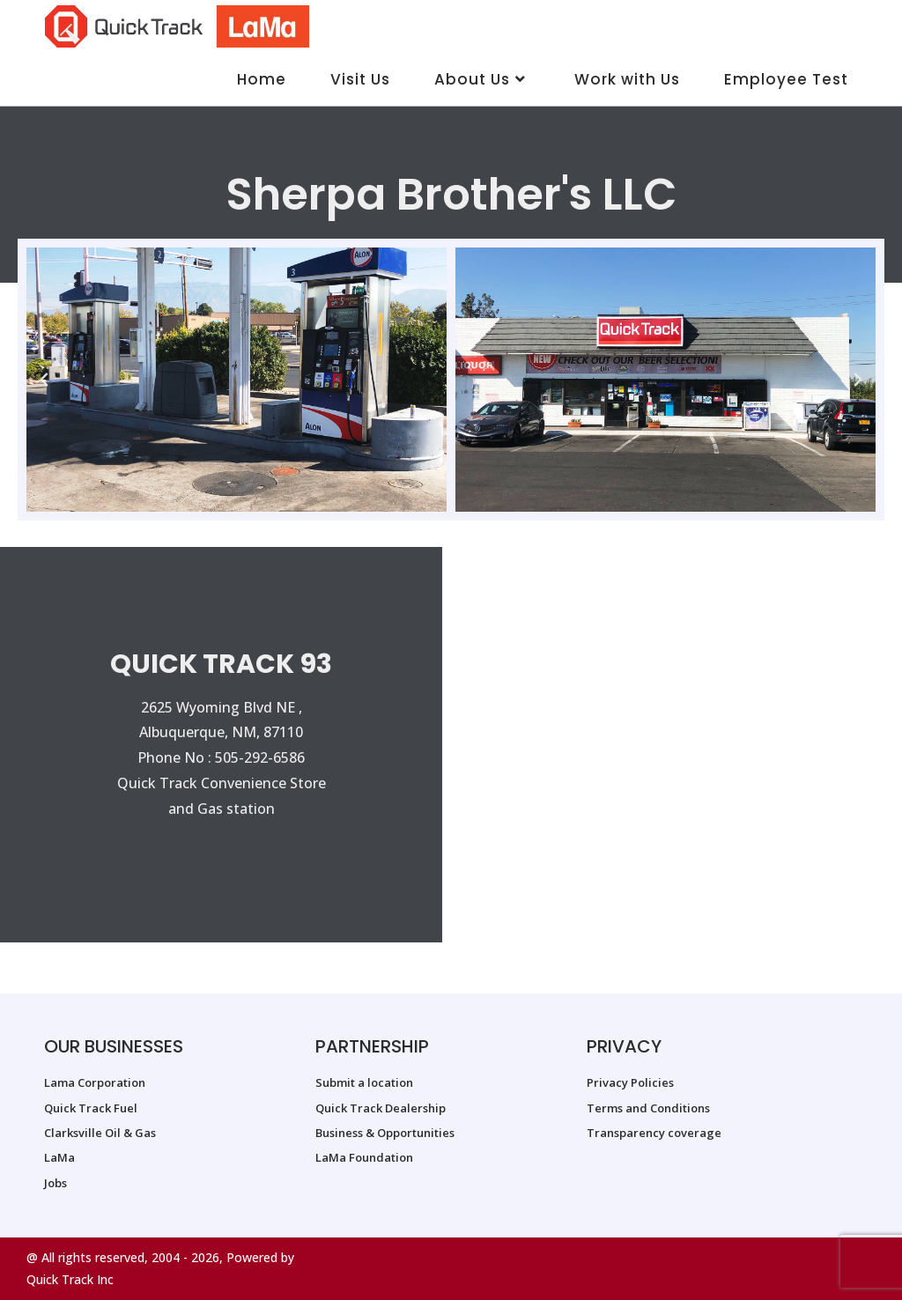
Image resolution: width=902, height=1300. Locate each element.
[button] (44, 379)
